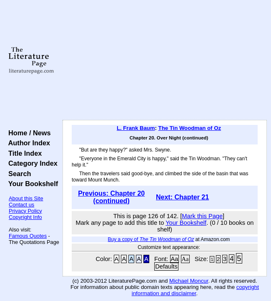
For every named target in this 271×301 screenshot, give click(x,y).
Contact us (21, 204)
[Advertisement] (164, 60)
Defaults (166, 266)
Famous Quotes (28, 236)
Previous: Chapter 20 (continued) (111, 197)
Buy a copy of (151, 239)
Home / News (28, 133)
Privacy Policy (25, 211)
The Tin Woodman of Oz (189, 128)
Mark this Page (202, 216)
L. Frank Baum (136, 128)
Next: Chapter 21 (182, 197)
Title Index (23, 153)
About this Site (26, 198)
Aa (174, 259)
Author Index (27, 143)
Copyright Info (25, 217)
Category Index (31, 163)
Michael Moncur (188, 281)
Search (18, 173)
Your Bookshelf (31, 183)
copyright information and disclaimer (195, 290)
